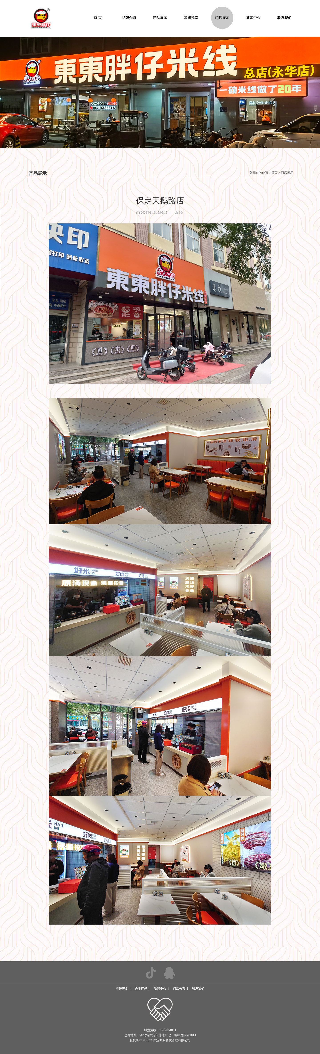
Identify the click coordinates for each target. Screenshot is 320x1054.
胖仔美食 (122, 988)
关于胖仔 (141, 988)
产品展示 (160, 18)
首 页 (98, 18)
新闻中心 (253, 18)
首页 (274, 172)
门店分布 (179, 988)
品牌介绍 (129, 18)
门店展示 (222, 18)
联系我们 (284, 18)
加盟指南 (191, 18)
